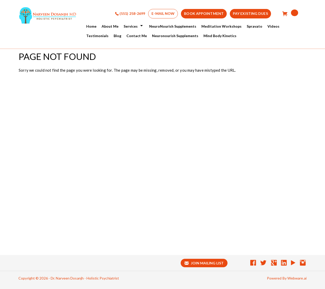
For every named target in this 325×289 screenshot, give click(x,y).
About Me (110, 26)
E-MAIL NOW (163, 13)
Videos (273, 26)
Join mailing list (204, 263)
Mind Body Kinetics (219, 36)
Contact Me (136, 36)
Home (91, 26)
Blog (117, 36)
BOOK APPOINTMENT (204, 13)
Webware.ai (297, 278)
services (131, 26)
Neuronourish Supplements (175, 36)
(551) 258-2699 (132, 13)
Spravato (254, 26)
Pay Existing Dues (250, 13)
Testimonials (97, 36)
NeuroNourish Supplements (172, 26)
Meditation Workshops (221, 26)
